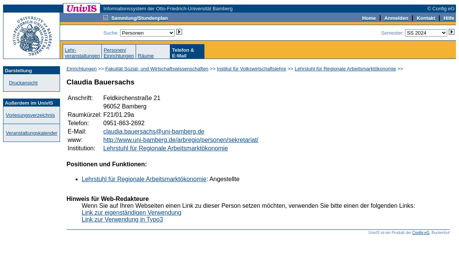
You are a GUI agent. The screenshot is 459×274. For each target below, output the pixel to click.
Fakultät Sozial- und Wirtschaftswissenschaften (157, 69)
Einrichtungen (81, 69)
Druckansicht (23, 83)
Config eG (420, 233)
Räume (146, 56)
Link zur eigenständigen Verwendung (131, 212)
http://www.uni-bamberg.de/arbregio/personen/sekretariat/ (180, 140)
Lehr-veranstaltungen (82, 53)
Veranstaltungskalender (31, 133)
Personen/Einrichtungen (119, 53)
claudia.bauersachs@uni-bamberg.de (153, 131)
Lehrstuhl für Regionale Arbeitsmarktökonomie (345, 69)
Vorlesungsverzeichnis (30, 115)
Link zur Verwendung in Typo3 (122, 219)
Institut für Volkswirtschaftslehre (251, 69)
